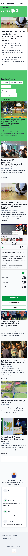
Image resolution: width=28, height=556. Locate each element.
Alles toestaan (14, 297)
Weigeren (14, 307)
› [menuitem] (24, 459)
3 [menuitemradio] (14, 459)
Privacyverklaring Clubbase (9, 535)
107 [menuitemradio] (18, 459)
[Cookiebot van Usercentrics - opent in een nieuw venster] (20, 247)
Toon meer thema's (7, 100)
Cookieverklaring (6, 538)
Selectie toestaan (14, 302)
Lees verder (5, 67)
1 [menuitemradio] (9, 459)
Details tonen (19, 293)
